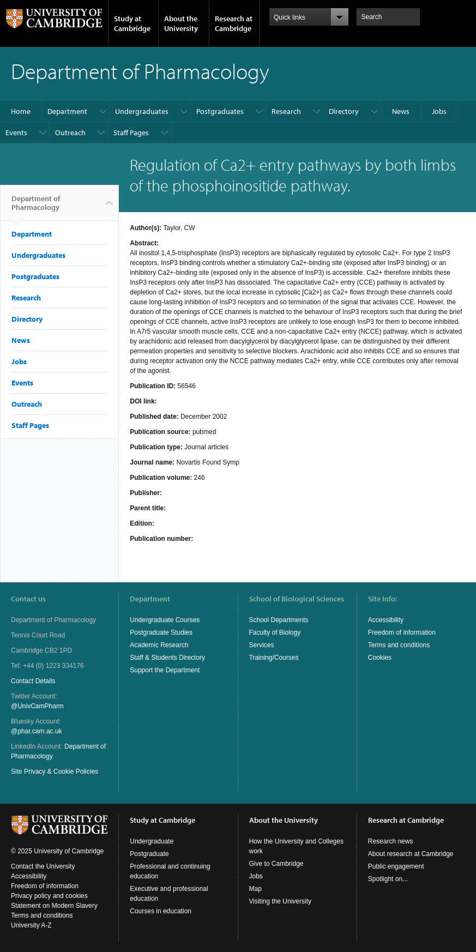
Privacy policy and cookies (49, 896)
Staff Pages (131, 132)
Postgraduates (220, 111)
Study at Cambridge (132, 23)
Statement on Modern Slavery (54, 905)
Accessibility (385, 620)
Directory (344, 111)
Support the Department (165, 670)
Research (286, 111)
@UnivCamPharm (37, 706)
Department (67, 111)
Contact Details (33, 681)
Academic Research (159, 645)
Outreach (70, 132)
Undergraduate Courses (165, 620)
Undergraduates (141, 111)
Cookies (379, 657)
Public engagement (396, 866)
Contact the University (43, 866)
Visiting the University (280, 901)
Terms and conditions (399, 645)
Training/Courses (274, 657)
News (400, 111)
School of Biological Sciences (296, 599)
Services (261, 645)
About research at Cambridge (411, 854)
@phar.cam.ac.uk (36, 731)
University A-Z (31, 925)
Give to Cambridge (276, 863)
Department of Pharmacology (35, 207)
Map (255, 889)
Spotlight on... (388, 879)
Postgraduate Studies (161, 632)
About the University (181, 23)
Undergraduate (151, 841)
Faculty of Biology (275, 632)
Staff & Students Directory (167, 657)
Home (21, 111)
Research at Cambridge (233, 23)
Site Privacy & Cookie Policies (54, 771)
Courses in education (160, 911)
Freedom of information (402, 632)
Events (16, 132)
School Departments (279, 620)
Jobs (439, 111)
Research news (390, 841)
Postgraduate (149, 854)
